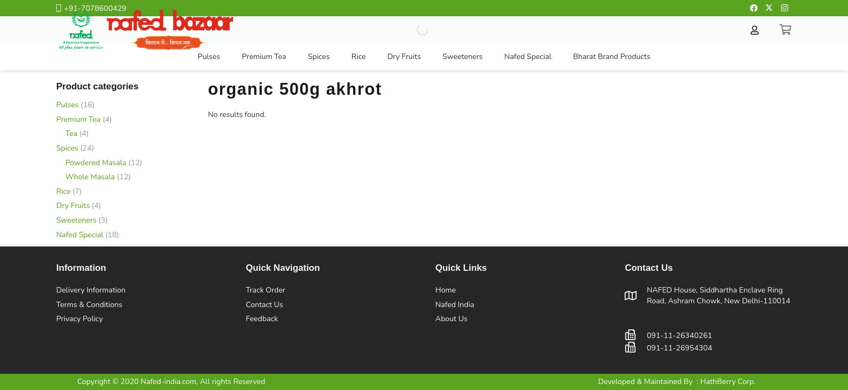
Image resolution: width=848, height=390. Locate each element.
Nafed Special (79, 235)
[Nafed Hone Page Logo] (145, 29)
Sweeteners (76, 220)
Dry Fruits (73, 205)
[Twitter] (769, 8)
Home (445, 290)
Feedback (262, 319)
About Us (451, 319)
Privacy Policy (79, 319)
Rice (63, 191)
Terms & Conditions (89, 305)
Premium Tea (78, 119)
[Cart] (785, 29)
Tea (71, 133)
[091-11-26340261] (636, 335)
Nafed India (454, 305)
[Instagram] (784, 8)
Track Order (266, 290)
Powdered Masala (96, 163)
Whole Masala (90, 177)
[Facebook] (753, 8)
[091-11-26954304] (636, 348)
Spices (67, 148)
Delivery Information (90, 290)
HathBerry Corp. (728, 381)
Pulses (67, 105)
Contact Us (264, 305)
